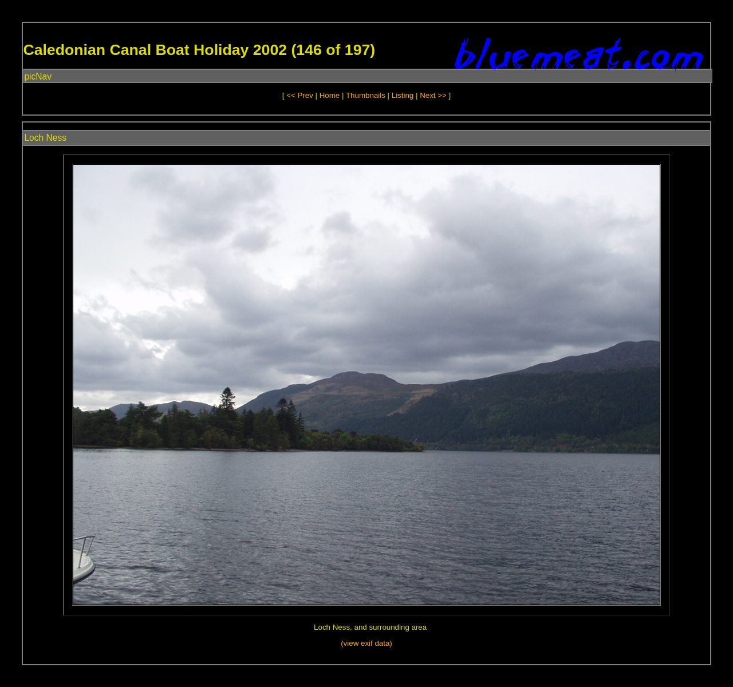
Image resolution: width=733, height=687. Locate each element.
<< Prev (299, 95)
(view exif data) (366, 643)
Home (330, 95)
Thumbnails (365, 95)
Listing (403, 95)
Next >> (434, 95)
